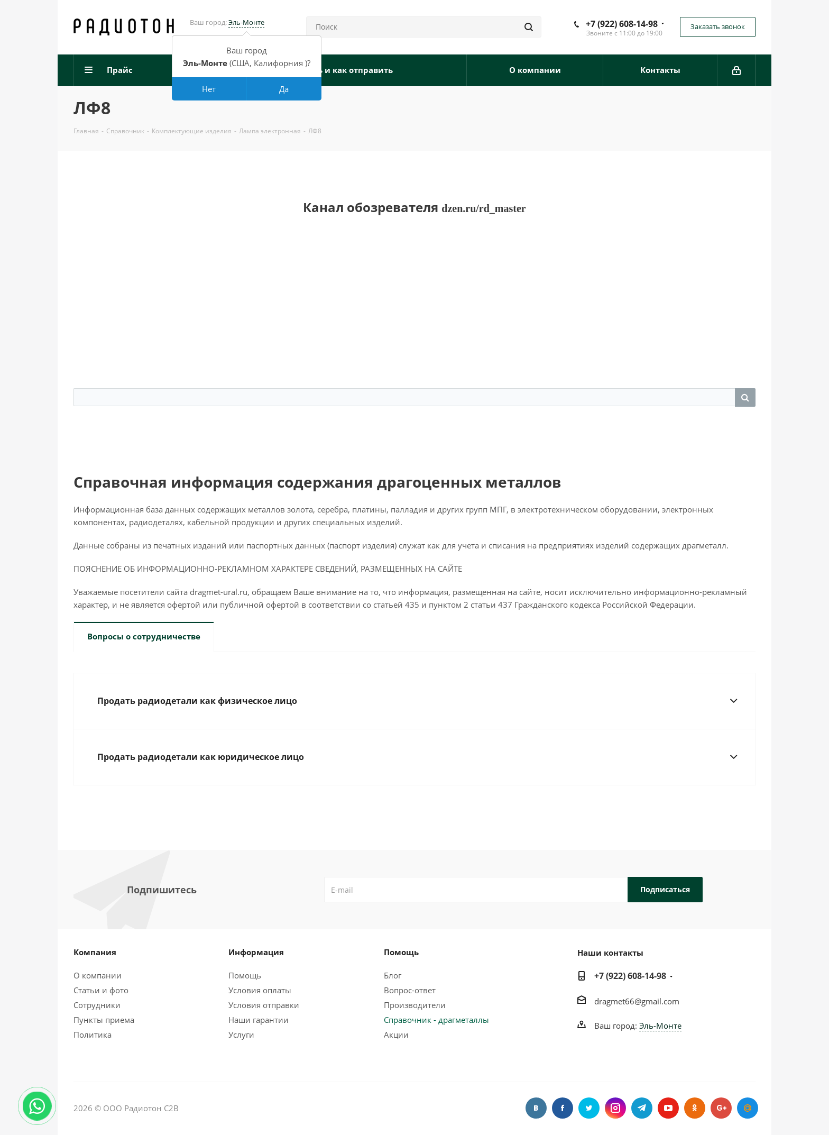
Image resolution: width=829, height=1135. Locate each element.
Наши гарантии (258, 1019)
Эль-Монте (246, 22)
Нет (209, 89)
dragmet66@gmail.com (636, 1001)
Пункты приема (103, 1019)
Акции (396, 1034)
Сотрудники (97, 1005)
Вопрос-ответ (410, 990)
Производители (415, 1005)
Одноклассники (694, 1108)
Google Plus (721, 1108)
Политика (92, 1034)
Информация (256, 952)
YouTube (668, 1108)
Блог (392, 975)
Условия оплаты (259, 990)
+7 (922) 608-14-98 (622, 24)
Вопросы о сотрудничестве (143, 636)
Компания (94, 952)
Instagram (615, 1108)
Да (284, 89)
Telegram (641, 1108)
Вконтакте (536, 1108)
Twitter (589, 1108)
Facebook (562, 1108)
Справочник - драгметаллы (436, 1019)
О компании (97, 975)
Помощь (244, 975)
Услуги (241, 1034)
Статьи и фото (100, 990)
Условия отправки (263, 1005)
